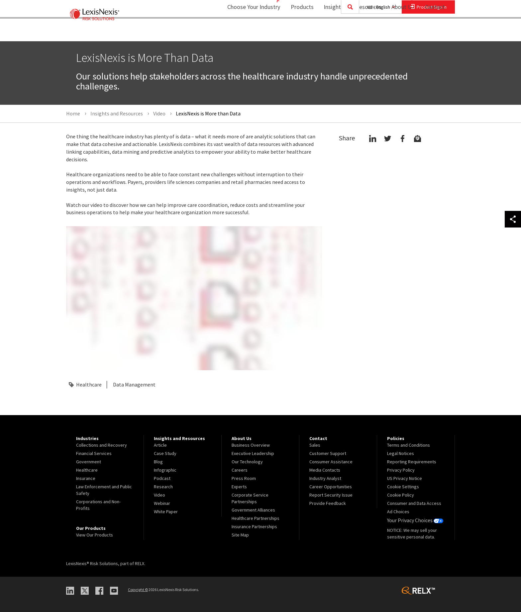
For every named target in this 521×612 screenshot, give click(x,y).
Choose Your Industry (245, 32)
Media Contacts (324, 470)
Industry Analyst (325, 478)
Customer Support (327, 453)
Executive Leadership (253, 453)
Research (163, 487)
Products (297, 32)
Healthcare (89, 384)
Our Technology (247, 462)
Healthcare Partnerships (255, 518)
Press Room (244, 478)
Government (88, 462)
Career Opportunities (330, 487)
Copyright (138, 589)
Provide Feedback (327, 503)
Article (160, 445)
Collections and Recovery (101, 445)
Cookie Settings (403, 487)
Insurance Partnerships (254, 527)
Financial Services (94, 453)
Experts (239, 487)
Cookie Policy (400, 495)
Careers (240, 470)
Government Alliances (253, 510)
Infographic (165, 470)
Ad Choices (398, 512)
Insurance (85, 478)
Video (159, 495)
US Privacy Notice (404, 478)
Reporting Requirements (411, 462)
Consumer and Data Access (414, 503)
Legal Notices (400, 453)
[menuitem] (297, 32)
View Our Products (94, 535)
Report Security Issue (331, 495)
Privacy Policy (401, 470)
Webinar (162, 503)
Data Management (134, 384)
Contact (435, 32)
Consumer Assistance (331, 462)
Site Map (240, 535)
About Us (398, 32)
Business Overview (251, 445)
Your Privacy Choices (413, 520)
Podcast (162, 478)
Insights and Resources (348, 32)
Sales (314, 445)
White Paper (166, 512)
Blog (158, 462)
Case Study (165, 453)
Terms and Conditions (408, 445)
